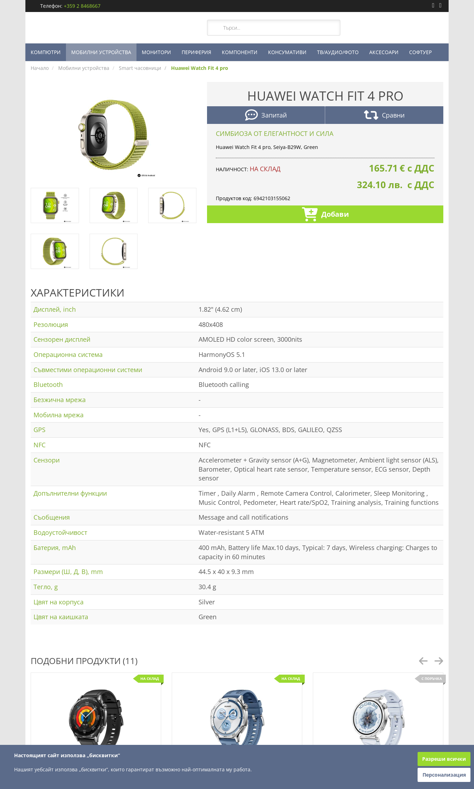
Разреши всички (444, 758)
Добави (325, 215)
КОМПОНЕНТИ (239, 52)
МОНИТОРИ (156, 52)
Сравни (384, 116)
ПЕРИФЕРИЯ (196, 52)
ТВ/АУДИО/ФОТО (338, 52)
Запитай (266, 116)
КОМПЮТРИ (46, 52)
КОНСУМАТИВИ (287, 52)
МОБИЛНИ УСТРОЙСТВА (101, 52)
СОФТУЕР (420, 52)
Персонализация (444, 774)
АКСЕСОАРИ (384, 52)
